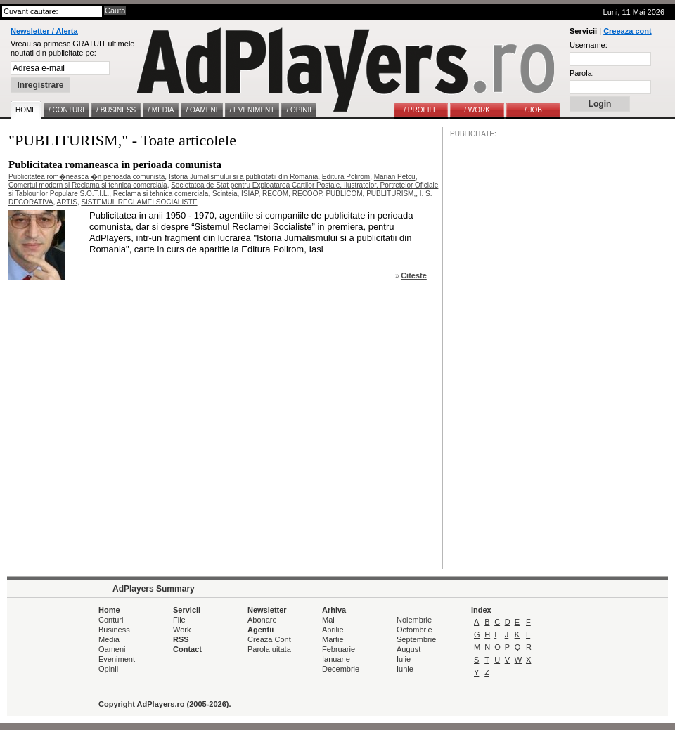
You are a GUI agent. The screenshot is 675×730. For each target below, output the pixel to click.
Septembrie (416, 639)
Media (109, 639)
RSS (181, 639)
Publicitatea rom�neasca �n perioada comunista (86, 177)
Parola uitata (269, 649)
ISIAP (249, 193)
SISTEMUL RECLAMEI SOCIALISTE (139, 202)
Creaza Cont (269, 639)
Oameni (112, 649)
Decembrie (340, 669)
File (179, 619)
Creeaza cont (627, 31)
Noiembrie (414, 619)
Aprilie (333, 629)
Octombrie (414, 629)
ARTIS (67, 202)
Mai (328, 619)
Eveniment (116, 659)
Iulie (404, 659)
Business (114, 629)
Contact (187, 649)
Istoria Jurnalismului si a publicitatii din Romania (243, 177)
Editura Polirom (346, 177)
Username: (589, 45)
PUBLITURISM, (391, 193)
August (408, 649)
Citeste (414, 275)
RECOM (275, 193)
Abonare (262, 619)
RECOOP (307, 193)
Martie (333, 639)
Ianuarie (336, 659)
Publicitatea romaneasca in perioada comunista (114, 164)
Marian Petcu (395, 177)
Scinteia (225, 193)
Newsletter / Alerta (44, 31)
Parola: (582, 73)
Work (182, 629)
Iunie (405, 669)
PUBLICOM (344, 193)
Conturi (110, 619)
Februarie (338, 649)
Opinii (108, 669)
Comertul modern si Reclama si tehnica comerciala (87, 185)
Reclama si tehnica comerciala (161, 193)
